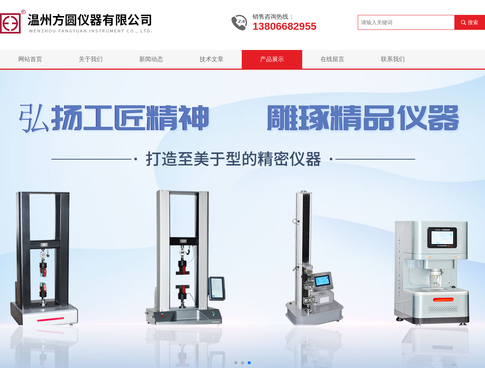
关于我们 (91, 59)
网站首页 (30, 59)
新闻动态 (151, 59)
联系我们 (393, 59)
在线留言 (332, 59)
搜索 (473, 22)
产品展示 (272, 59)
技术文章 (211, 59)
